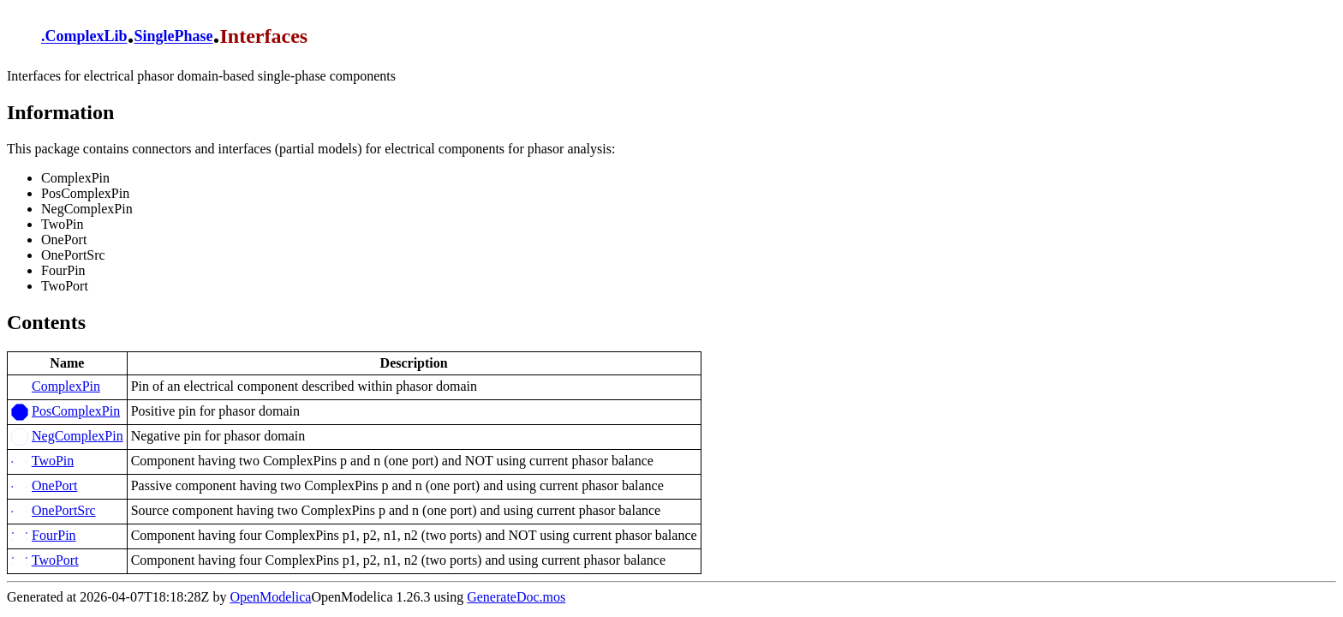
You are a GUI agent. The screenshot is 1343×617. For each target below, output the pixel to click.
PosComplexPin (76, 411)
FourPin (54, 535)
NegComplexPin (77, 435)
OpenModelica (270, 597)
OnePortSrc (64, 510)
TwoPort (55, 560)
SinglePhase (173, 36)
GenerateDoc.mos (516, 597)
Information (60, 112)
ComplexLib (86, 36)
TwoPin (53, 460)
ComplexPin (66, 386)
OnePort (54, 485)
